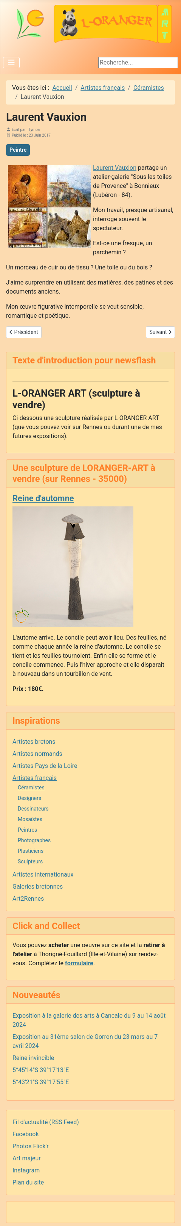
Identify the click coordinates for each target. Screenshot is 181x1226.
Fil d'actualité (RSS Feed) (45, 1122)
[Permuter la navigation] (11, 62)
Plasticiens (30, 851)
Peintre (17, 150)
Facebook (25, 1134)
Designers (29, 798)
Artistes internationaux (43, 874)
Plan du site (28, 1182)
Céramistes (31, 788)
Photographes (34, 840)
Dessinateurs (33, 809)
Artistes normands (37, 753)
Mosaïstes (30, 819)
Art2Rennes (28, 898)
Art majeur (26, 1158)
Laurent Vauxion (114, 167)
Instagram (26, 1170)
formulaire (79, 963)
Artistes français (34, 777)
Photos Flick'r (30, 1146)
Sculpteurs (30, 861)
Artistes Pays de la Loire (44, 765)
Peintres (27, 830)
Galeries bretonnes (37, 886)
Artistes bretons (34, 741)
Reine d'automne (43, 498)
